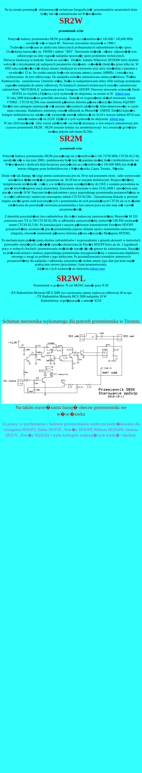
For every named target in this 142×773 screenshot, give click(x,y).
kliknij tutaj (122, 93)
